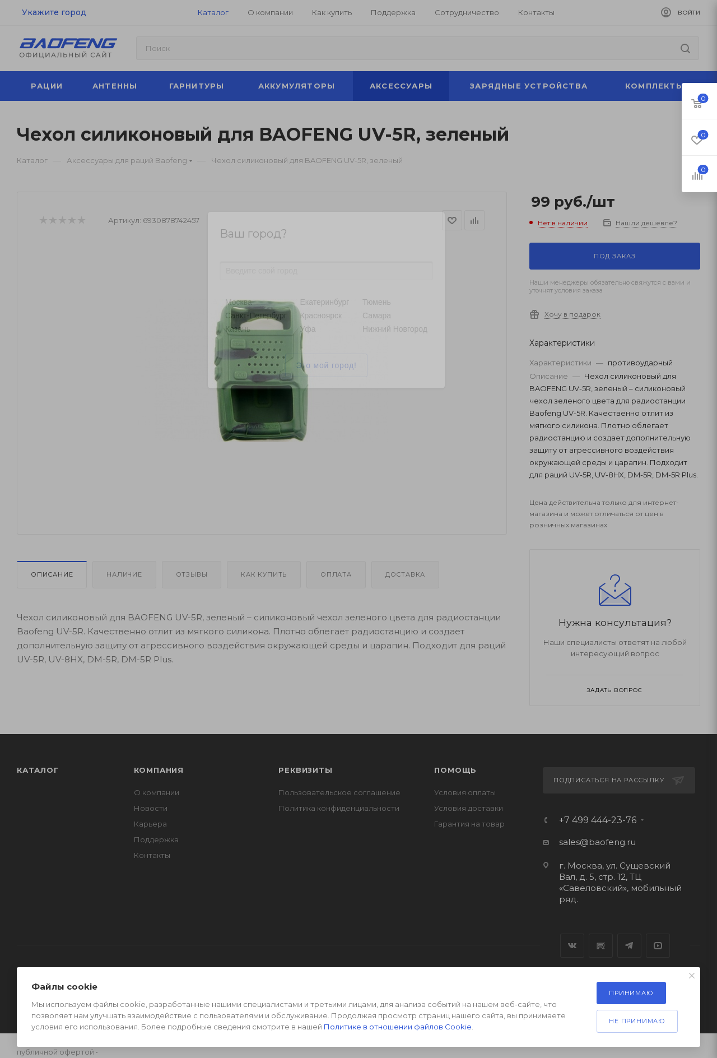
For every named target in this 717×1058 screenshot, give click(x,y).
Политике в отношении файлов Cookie (398, 1026)
